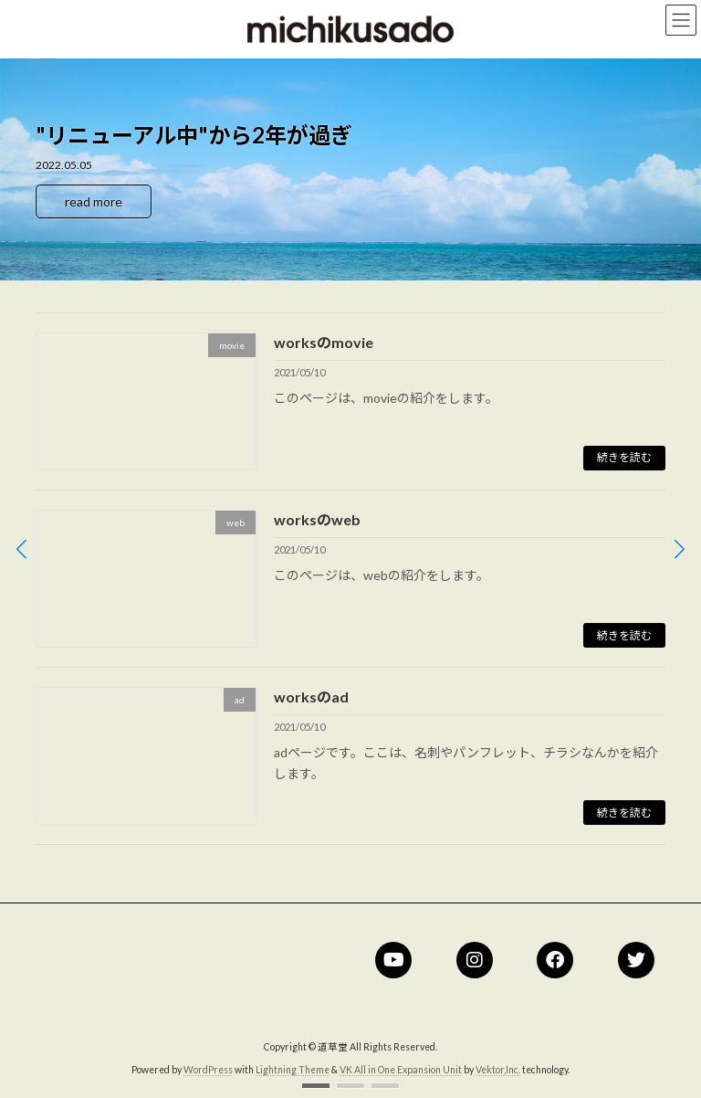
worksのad (311, 696)
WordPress (208, 1069)
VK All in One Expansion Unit (401, 1069)
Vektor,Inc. (498, 1069)
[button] (316, 1085)
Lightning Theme (293, 1069)
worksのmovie (323, 342)
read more (93, 201)
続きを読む (624, 457)
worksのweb (317, 519)
